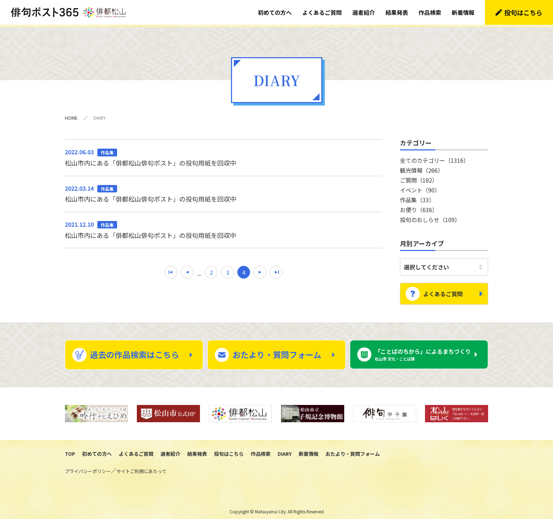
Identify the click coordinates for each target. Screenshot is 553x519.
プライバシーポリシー (88, 466)
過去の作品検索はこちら (134, 350)
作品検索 (430, 12)
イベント (420, 187)
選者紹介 (363, 12)
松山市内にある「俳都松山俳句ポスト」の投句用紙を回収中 (223, 154)
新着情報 (463, 12)
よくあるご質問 (322, 12)
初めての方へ (275, 12)
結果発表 (396, 12)
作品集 (417, 197)
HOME (71, 115)
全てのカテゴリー (434, 158)
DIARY (285, 448)
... (199, 271)
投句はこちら (523, 12)
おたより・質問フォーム (276, 350)
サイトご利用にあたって (141, 466)
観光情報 (421, 167)
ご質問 (419, 177)
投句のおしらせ (430, 217)
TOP (70, 448)
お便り (419, 207)
